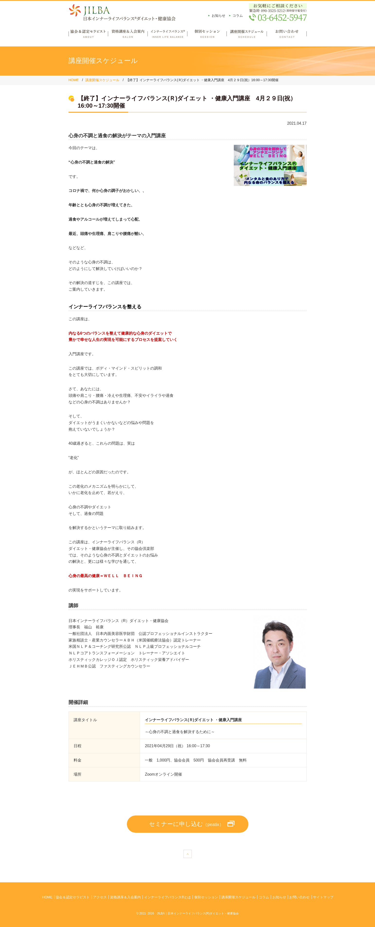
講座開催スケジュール (247, 35)
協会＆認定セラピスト (88, 35)
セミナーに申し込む (186, 824)
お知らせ (218, 15)
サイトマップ (323, 897)
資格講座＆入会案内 (128, 35)
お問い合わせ (287, 35)
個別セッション (207, 35)
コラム (238, 15)
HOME (74, 80)
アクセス (100, 897)
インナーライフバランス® (167, 35)
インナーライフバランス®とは (167, 897)
